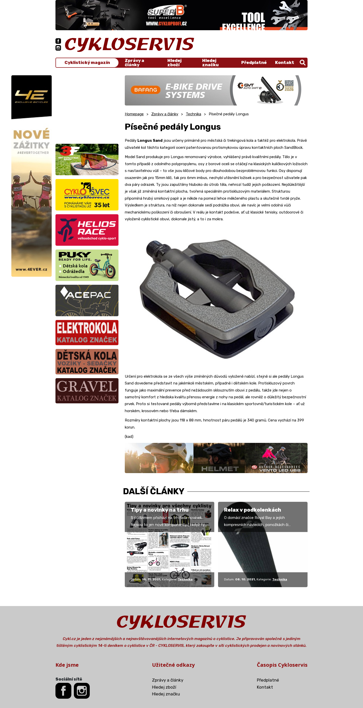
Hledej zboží (174, 62)
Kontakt (284, 62)
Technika (193, 114)
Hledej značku (210, 62)
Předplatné (254, 62)
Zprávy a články (134, 62)
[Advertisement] (86, 106)
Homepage (134, 114)
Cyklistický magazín (87, 62)
